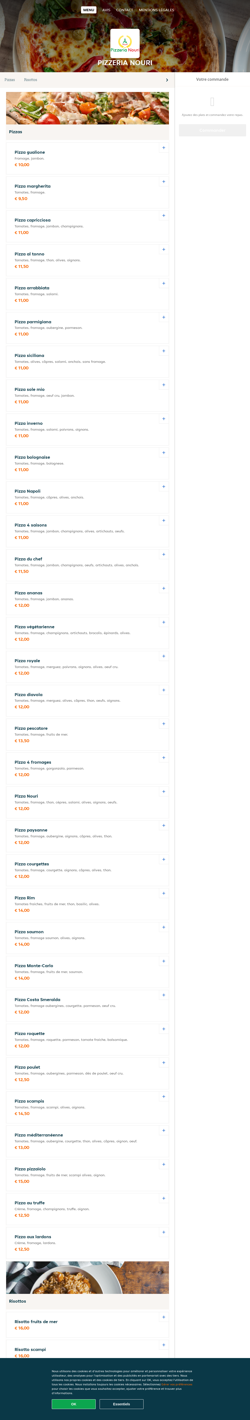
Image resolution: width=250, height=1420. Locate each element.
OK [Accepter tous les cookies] (73, 1404)
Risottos (30, 79)
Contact (124, 9)
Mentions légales (156, 9)
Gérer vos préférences (176, 1384)
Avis (106, 9)
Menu (88, 9)
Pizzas (10, 79)
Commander (212, 130)
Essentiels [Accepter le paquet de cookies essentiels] (121, 1404)
